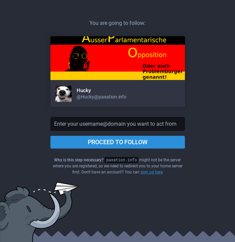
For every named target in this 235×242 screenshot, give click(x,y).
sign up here (152, 172)
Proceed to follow (118, 142)
